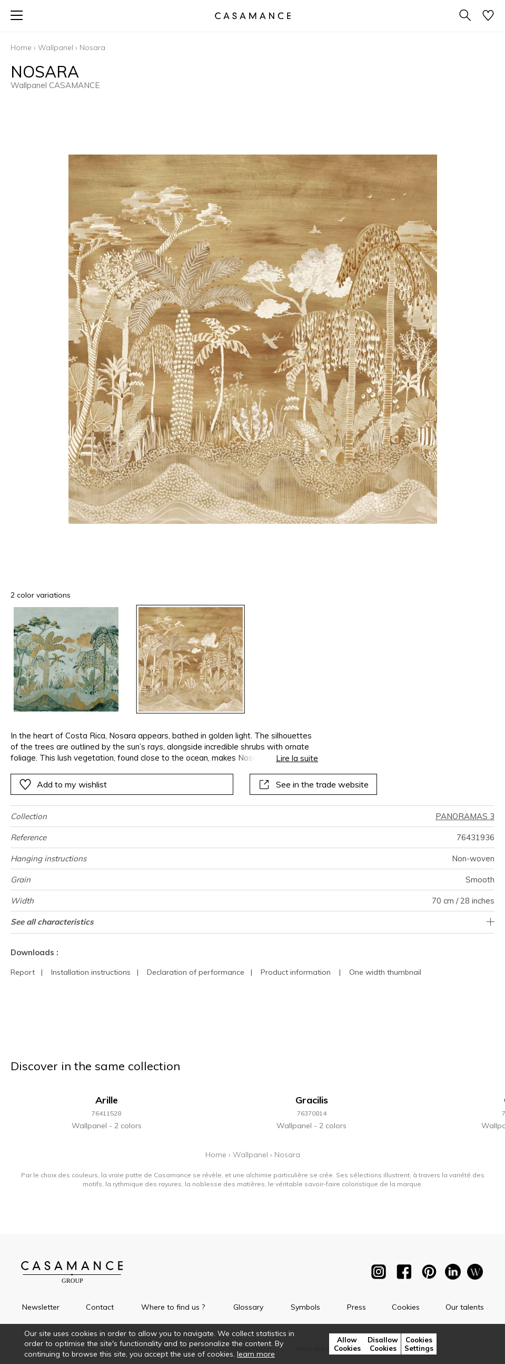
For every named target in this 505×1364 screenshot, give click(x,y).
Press (356, 1307)
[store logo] (252, 15)
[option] (66, 659)
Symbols (305, 1307)
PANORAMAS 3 (464, 816)
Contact (100, 1307)
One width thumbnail (385, 972)
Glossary (248, 1307)
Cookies (406, 1307)
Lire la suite (297, 758)
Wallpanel (55, 47)
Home (21, 47)
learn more (256, 1354)
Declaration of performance (195, 972)
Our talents (464, 1307)
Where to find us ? (173, 1307)
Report (23, 972)
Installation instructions (91, 972)
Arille (106, 1100)
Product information (296, 972)
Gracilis (311, 1100)
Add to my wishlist (63, 784)
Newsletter (41, 1307)
